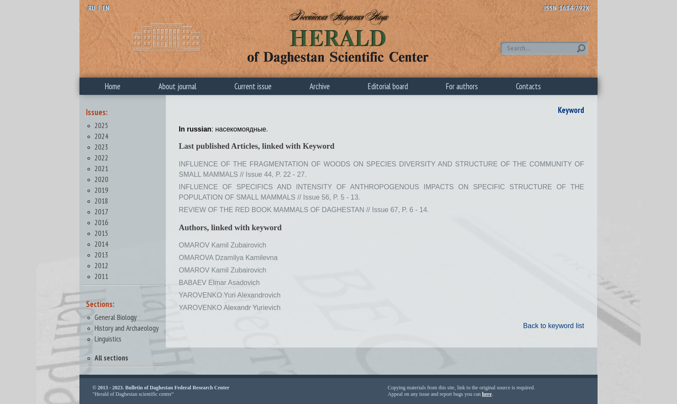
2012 (101, 265)
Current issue (253, 86)
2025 (101, 125)
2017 (101, 211)
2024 (101, 136)
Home (112, 86)
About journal (177, 86)
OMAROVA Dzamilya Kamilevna (228, 257)
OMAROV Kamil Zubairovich (222, 245)
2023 (101, 147)
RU (91, 7)
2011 (101, 276)
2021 (101, 168)
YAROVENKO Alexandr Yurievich (230, 307)
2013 (101, 255)
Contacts (528, 86)
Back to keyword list (553, 325)
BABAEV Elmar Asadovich (219, 282)
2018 (101, 201)
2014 (101, 244)
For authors (462, 86)
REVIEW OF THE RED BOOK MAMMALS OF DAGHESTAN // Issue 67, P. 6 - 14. (304, 209)
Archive (320, 86)
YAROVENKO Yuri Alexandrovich (230, 295)
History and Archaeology (127, 328)
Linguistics (108, 339)
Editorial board (388, 86)
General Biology (116, 317)
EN (105, 7)
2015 (101, 233)
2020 (101, 179)
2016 (101, 222)
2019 (101, 190)
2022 (101, 158)
